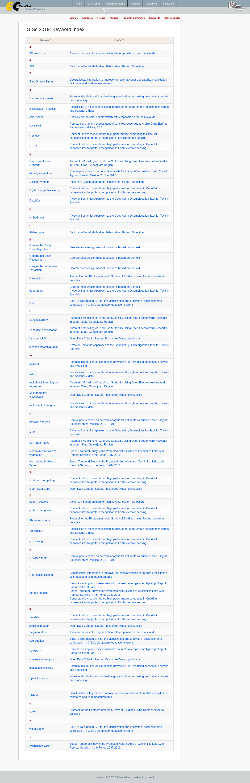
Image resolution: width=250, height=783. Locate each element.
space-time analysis (41, 659)
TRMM (33, 695)
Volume (74, 18)
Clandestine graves (41, 98)
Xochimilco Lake (39, 745)
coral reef (35, 125)
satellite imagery (39, 625)
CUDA (33, 146)
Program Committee (134, 18)
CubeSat (34, 135)
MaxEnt (34, 363)
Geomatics (36, 278)
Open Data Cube (39, 488)
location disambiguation (43, 346)
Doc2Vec (34, 200)
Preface (101, 18)
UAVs (32, 711)
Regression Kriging (41, 574)
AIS (31, 66)
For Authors (151, 3)
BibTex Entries (172, 18)
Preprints (135, 3)
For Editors (168, 3)
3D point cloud (38, 53)
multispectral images (42, 405)
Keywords (154, 18)
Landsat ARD (37, 338)
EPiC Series (94, 3)
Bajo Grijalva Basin (41, 81)
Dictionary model (39, 181)
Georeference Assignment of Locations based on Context (105, 247)
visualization (36, 728)
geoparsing (36, 290)
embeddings (36, 217)
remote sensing (38, 592)
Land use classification (43, 330)
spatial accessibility (41, 667)
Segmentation (38, 632)
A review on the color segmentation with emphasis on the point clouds (112, 53)
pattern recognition (40, 510)
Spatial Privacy (38, 678)
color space (36, 117)
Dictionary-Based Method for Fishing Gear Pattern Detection (107, 66)
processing (36, 541)
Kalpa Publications (115, 3)
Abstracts (87, 18)
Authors (114, 18)
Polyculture (36, 530)
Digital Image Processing (44, 190)
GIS (31, 302)
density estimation (40, 173)
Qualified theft (38, 558)
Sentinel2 (35, 651)
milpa (32, 374)
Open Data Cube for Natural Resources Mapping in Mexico (106, 338)
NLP (32, 432)
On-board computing (42, 480)
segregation (36, 640)
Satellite (34, 617)
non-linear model (39, 442)
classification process (42, 108)
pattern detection (39, 501)
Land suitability (38, 319)
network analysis (39, 422)
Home (79, 3)
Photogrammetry (39, 520)
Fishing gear (37, 232)
